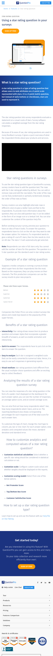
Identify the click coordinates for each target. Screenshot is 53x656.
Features (15, 9)
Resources (7, 606)
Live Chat (18, 587)
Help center (7, 587)
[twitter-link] (41, 583)
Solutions (6, 621)
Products (6, 601)
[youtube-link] (49, 583)
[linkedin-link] (45, 583)
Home (7, 9)
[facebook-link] (37, 583)
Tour (4, 596)
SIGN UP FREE (45, 3)
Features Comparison (11, 616)
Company (6, 626)
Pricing (5, 611)
